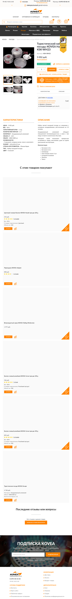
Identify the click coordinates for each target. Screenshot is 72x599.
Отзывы (46, 17)
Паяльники (46, 30)
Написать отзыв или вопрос (36, 509)
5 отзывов (16, 219)
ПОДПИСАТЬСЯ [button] (53, 541)
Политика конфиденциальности (54, 583)
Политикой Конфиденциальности (45, 545)
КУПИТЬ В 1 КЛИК (64, 69)
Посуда (23, 30)
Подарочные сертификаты (42, 34)
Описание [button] (61, 91)
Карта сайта (14, 577)
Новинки (47, 577)
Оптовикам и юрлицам (31, 17)
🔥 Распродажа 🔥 (12, 26)
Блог (46, 575)
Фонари (55, 30)
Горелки (24, 26)
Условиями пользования (34, 547)
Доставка (47, 562)
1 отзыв (16, 369)
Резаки (15, 30)
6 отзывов (16, 424)
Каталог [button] (16, 17)
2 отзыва (16, 274)
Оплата (47, 564)
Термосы (63, 26)
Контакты (55, 17)
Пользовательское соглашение (20, 583)
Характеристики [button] (45, 91)
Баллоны (33, 26)
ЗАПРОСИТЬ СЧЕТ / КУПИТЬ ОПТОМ (53, 74)
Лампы (7, 30)
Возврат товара (49, 567)
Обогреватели (44, 26)
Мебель (64, 30)
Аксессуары (25, 34)
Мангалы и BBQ (34, 30)
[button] (42, 2)
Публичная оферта (16, 580)
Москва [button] (50, 97)
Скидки (47, 580)
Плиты (54, 26)
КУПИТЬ (8, 228)
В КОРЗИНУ (52, 69)
